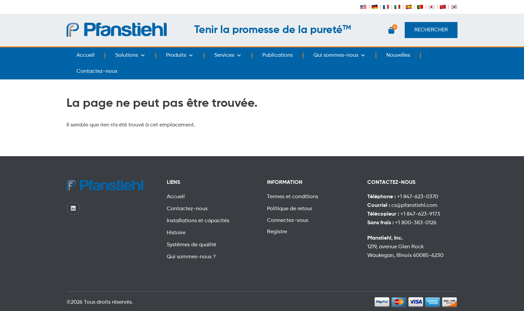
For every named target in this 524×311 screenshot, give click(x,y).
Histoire (176, 233)
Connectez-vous (287, 220)
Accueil (86, 55)
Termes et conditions (292, 197)
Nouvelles (398, 55)
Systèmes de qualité (191, 245)
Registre (277, 232)
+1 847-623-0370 (417, 197)
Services (228, 55)
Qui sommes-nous (339, 55)
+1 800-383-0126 (415, 223)
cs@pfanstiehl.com (414, 205)
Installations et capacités (198, 221)
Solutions (130, 55)
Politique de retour (289, 209)
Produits (179, 55)
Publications (277, 55)
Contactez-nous (97, 71)
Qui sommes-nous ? (191, 257)
